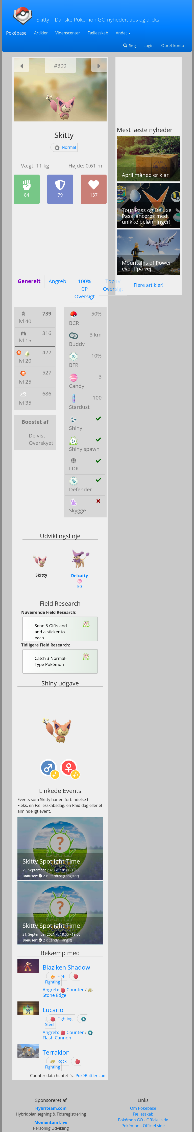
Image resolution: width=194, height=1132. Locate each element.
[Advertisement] (60, 239)
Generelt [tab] (29, 281)
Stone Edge (54, 995)
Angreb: (55, 990)
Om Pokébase (143, 1108)
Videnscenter (67, 33)
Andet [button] (123, 33)
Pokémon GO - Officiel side (143, 1120)
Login (148, 45)
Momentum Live (50, 1122)
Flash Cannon (57, 1038)
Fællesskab (98, 33)
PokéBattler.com (91, 1075)
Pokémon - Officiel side (143, 1125)
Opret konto (172, 45)
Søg (129, 45)
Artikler (41, 33)
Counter (75, 990)
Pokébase (16, 33)
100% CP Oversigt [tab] (85, 289)
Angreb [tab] (57, 281)
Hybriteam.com (51, 1108)
